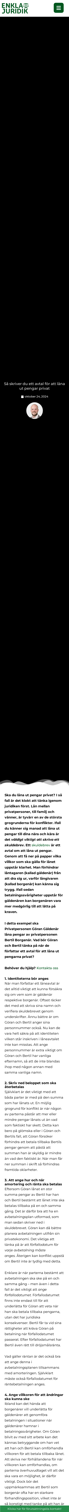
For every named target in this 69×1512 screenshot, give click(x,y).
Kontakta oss (47, 968)
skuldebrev (41, 845)
